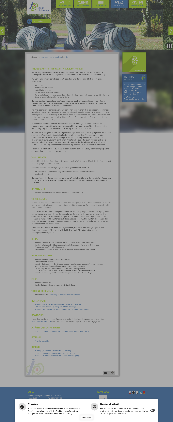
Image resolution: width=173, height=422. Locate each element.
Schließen (86, 417)
